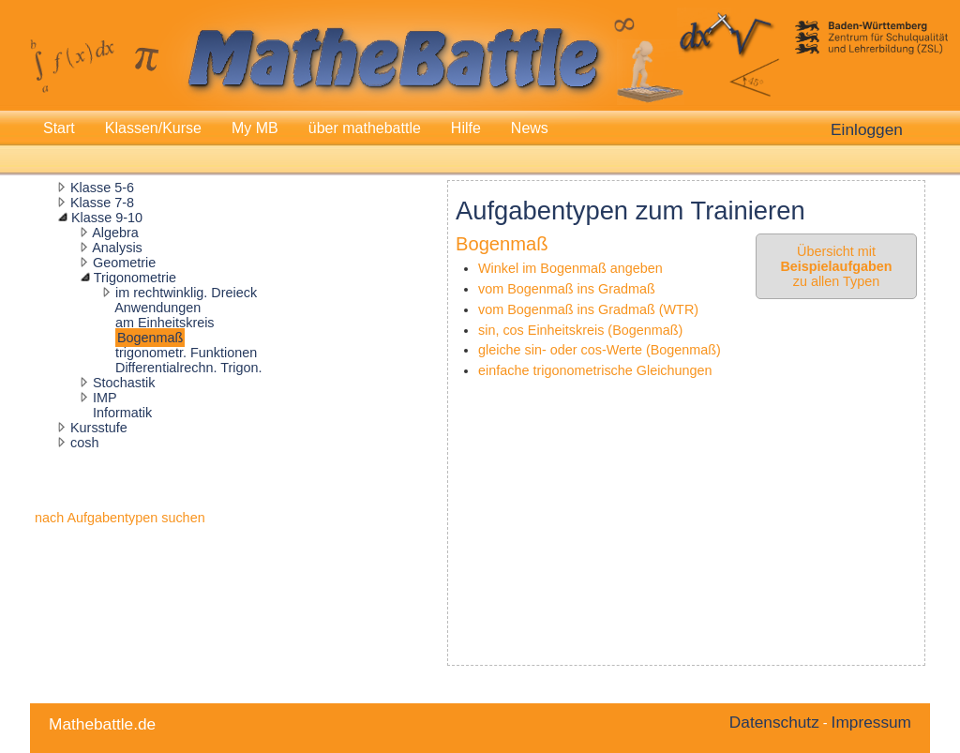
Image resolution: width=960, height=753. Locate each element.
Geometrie (124, 262)
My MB (255, 128)
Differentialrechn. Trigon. (188, 367)
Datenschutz (774, 722)
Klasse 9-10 (106, 217)
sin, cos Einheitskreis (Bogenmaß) (580, 330)
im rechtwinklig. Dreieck (186, 292)
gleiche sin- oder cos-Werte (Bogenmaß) (599, 349)
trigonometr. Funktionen (186, 352)
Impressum (871, 722)
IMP (105, 397)
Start (59, 128)
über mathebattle (364, 128)
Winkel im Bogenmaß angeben (570, 268)
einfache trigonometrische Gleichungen (595, 370)
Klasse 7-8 (102, 202)
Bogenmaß (150, 337)
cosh (84, 442)
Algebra (115, 232)
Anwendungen (157, 307)
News (529, 128)
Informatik (122, 412)
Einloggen (867, 129)
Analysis (117, 247)
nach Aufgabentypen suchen (120, 517)
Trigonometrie (135, 277)
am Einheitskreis (165, 322)
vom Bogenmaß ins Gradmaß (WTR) (588, 309)
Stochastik (124, 382)
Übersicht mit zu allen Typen (836, 266)
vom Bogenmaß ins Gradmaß (566, 288)
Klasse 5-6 (102, 187)
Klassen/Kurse (153, 128)
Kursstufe (99, 427)
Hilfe (466, 128)
